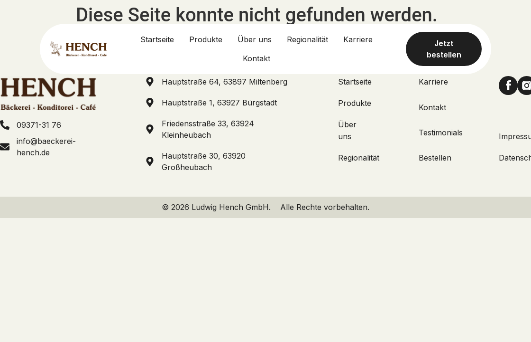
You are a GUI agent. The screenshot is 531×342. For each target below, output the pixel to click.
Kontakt (432, 107)
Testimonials (441, 132)
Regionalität (358, 157)
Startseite (355, 81)
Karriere (433, 81)
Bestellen (435, 157)
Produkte (354, 103)
